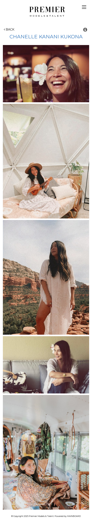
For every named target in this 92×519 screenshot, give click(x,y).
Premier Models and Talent (46, 11)
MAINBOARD (74, 516)
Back (9, 29)
